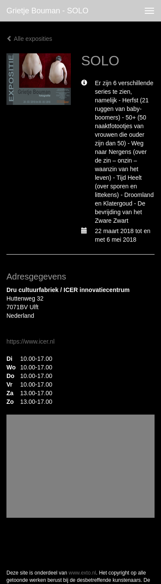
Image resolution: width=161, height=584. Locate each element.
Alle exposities (29, 38)
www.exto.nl (82, 573)
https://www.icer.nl (30, 341)
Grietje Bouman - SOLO (47, 10)
